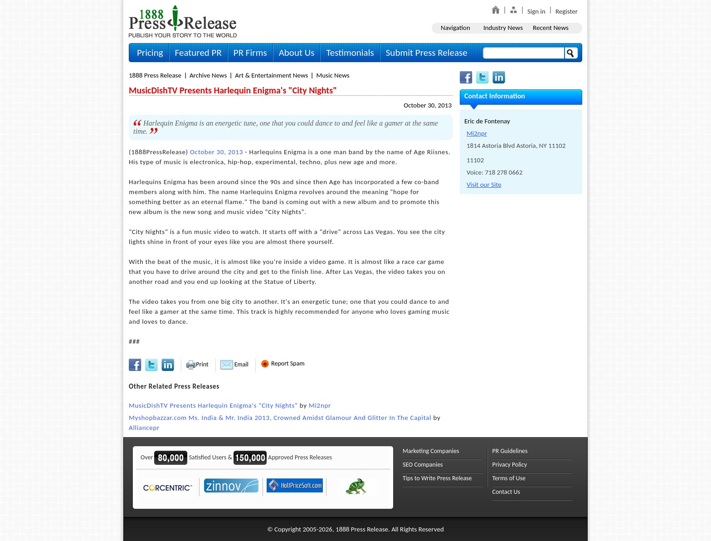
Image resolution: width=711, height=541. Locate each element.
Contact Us (506, 492)
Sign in (536, 11)
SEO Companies (423, 464)
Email (234, 364)
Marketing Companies (431, 451)
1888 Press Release (155, 75)
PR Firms (250, 52)
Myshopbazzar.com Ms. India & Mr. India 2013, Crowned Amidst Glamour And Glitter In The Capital (280, 418)
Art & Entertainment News (271, 75)
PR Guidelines (510, 451)
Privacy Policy (509, 464)
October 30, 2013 (428, 105)
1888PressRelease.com (183, 21)
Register (566, 11)
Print (197, 364)
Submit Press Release (427, 52)
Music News (332, 75)
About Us (297, 52)
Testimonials (350, 52)
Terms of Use (509, 478)
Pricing (150, 52)
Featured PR (198, 52)
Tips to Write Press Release (437, 478)
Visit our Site (484, 184)
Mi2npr (320, 405)
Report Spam (282, 363)
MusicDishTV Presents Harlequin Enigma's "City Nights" (213, 405)
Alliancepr (144, 428)
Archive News (208, 75)
